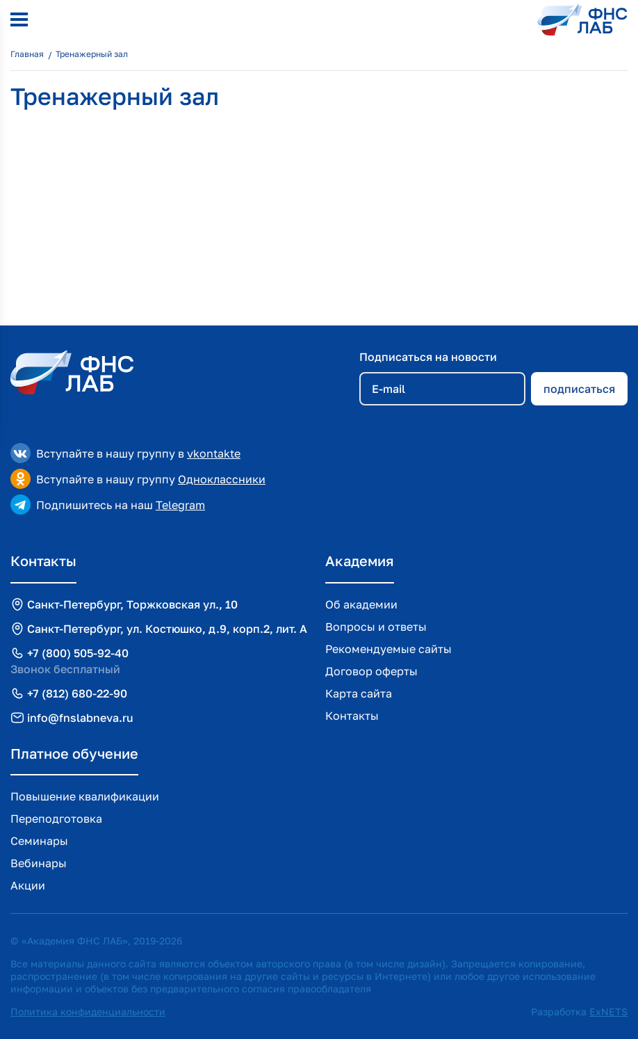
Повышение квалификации (84, 796)
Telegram (180, 505)
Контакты (352, 716)
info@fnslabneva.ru (80, 718)
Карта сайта (358, 693)
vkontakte (213, 453)
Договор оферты (371, 671)
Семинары (39, 841)
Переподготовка (56, 818)
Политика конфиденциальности (87, 1011)
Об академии (361, 604)
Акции (27, 885)
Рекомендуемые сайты (388, 649)
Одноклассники (221, 479)
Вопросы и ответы (376, 627)
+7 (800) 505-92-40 (78, 653)
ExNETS (608, 1011)
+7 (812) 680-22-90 (77, 693)
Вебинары (38, 863)
